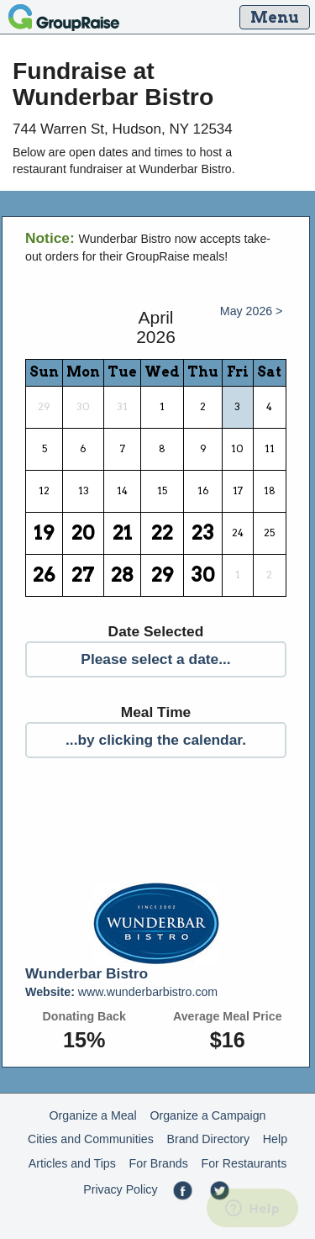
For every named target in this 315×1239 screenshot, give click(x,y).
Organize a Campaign (207, 1115)
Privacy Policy (120, 1189)
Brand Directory (208, 1139)
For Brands (158, 1163)
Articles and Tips (72, 1163)
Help (275, 1139)
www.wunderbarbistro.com (121, 992)
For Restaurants (244, 1163)
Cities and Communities (91, 1139)
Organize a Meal (93, 1115)
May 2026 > (251, 311)
